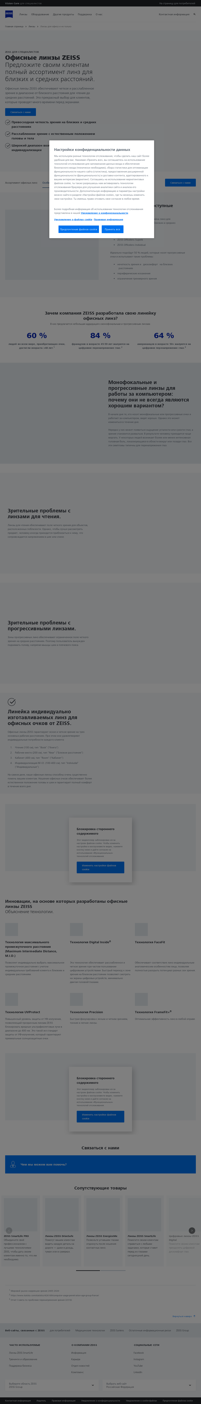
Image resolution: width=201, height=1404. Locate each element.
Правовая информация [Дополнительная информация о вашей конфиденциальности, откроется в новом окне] (108, 219)
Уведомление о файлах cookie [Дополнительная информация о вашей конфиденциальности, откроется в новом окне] (73, 219)
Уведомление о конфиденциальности (104, 213)
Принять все (112, 229)
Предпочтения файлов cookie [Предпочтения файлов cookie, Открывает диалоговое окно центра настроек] (78, 229)
